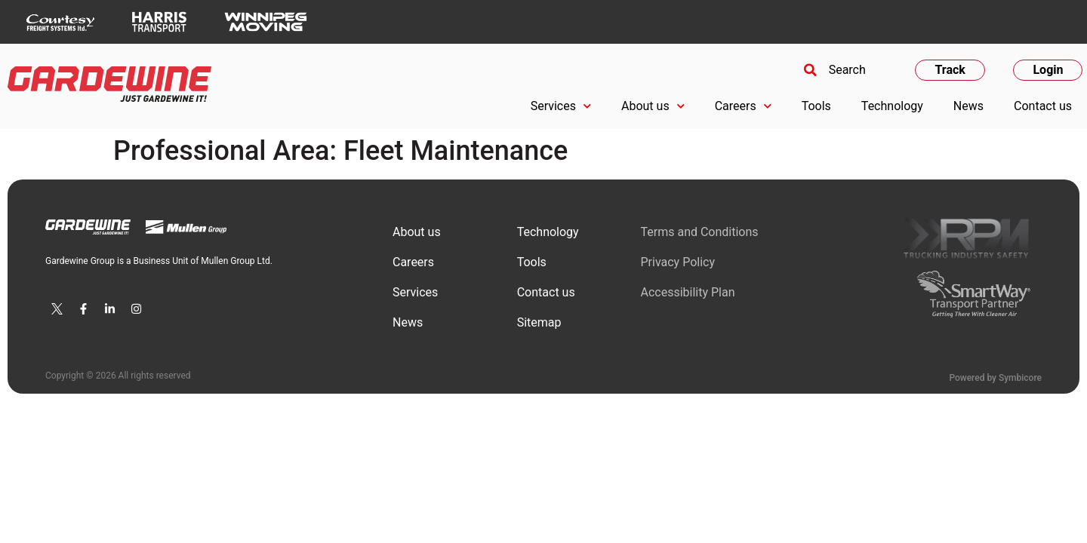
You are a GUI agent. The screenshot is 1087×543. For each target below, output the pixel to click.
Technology (892, 106)
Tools (816, 106)
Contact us (1043, 106)
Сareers (413, 262)
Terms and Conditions (699, 232)
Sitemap (539, 322)
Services (561, 106)
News (968, 106)
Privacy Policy (677, 262)
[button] (832, 70)
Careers (743, 106)
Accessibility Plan (687, 292)
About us (653, 106)
